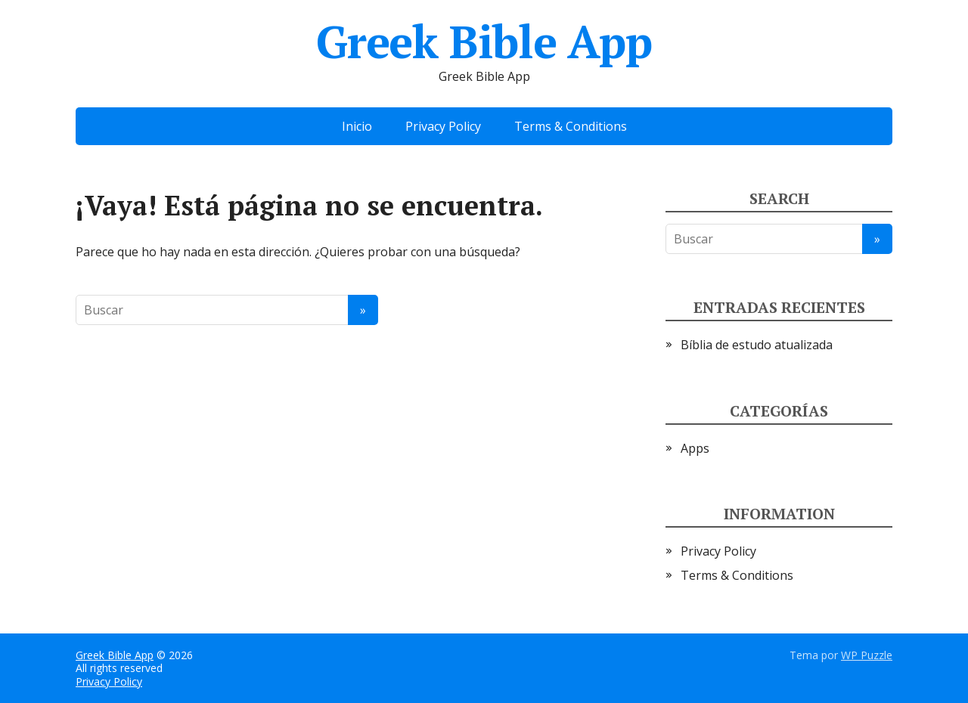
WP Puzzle (866, 655)
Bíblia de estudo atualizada (757, 344)
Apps (695, 448)
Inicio (357, 126)
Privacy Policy (443, 126)
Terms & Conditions (570, 126)
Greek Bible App (484, 41)
